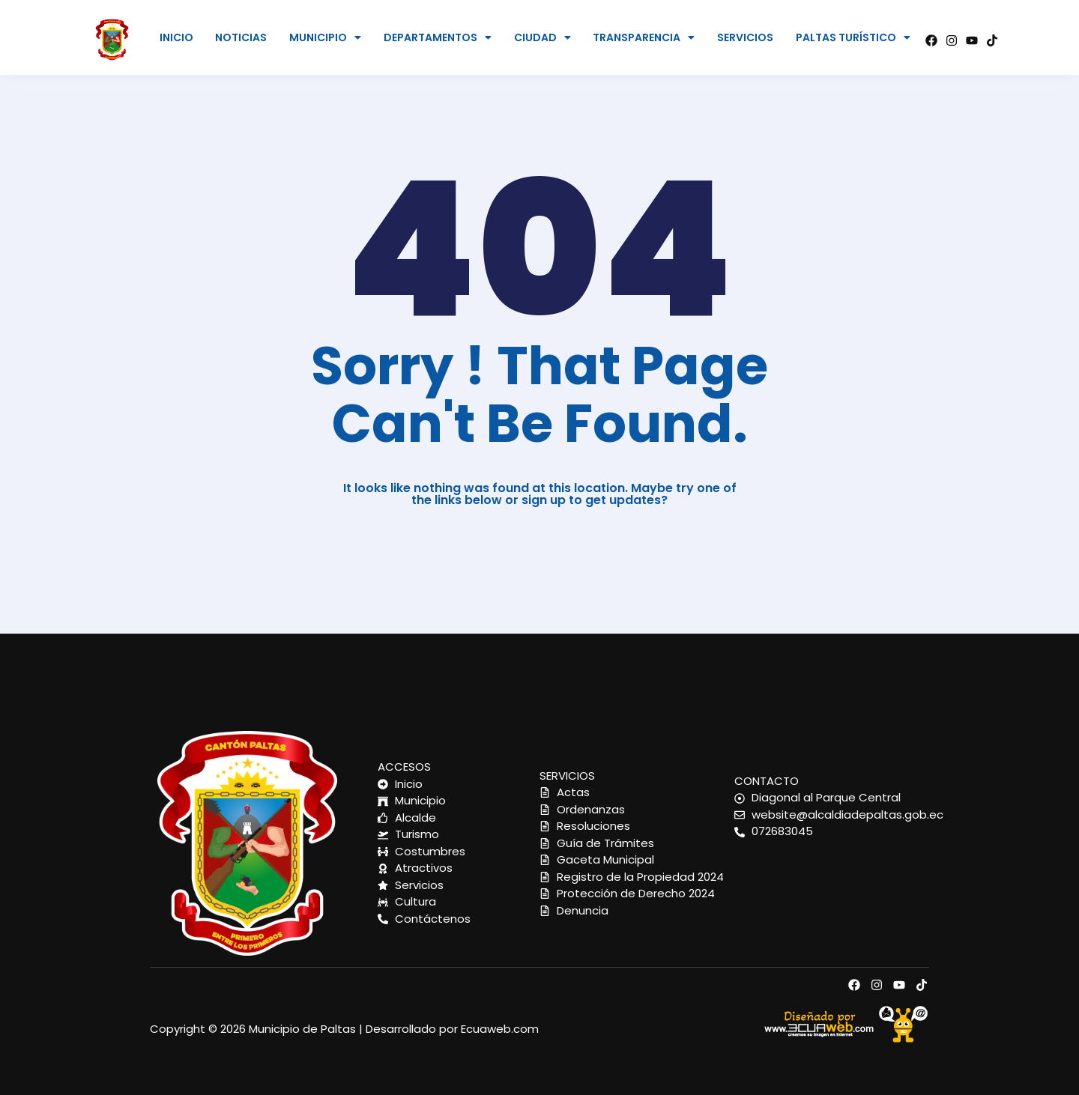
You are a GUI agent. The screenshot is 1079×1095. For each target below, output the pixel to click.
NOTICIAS (241, 37)
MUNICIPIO (325, 37)
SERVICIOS (745, 37)
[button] (325, 37)
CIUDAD (542, 37)
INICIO (176, 37)
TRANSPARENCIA (644, 37)
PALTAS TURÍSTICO (853, 37)
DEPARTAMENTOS (438, 37)
